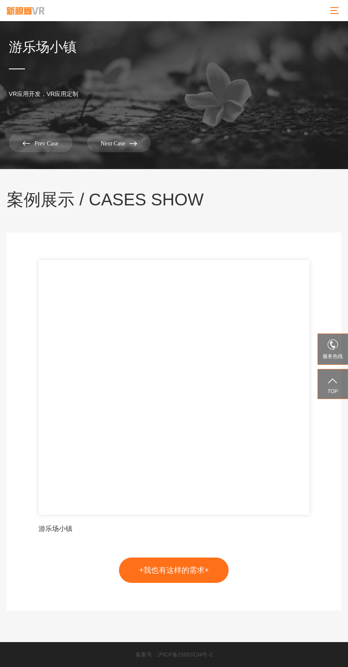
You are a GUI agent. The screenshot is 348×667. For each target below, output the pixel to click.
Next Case (119, 143)
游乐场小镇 (55, 528)
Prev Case (40, 143)
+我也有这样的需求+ (174, 570)
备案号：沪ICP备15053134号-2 (174, 654)
